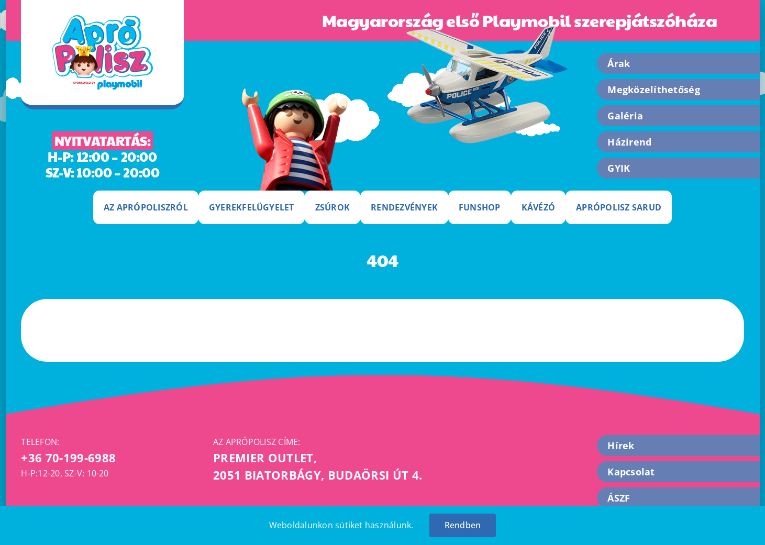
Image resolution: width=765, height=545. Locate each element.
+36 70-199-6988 (68, 457)
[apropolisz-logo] (102, 19)
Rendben (463, 525)
